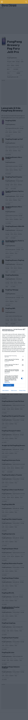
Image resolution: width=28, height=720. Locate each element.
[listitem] (14, 356)
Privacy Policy (22, 390)
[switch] (22, 360)
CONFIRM (8, 385)
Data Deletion (5, 390)
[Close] (25, 329)
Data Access (14, 390)
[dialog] (14, 360)
